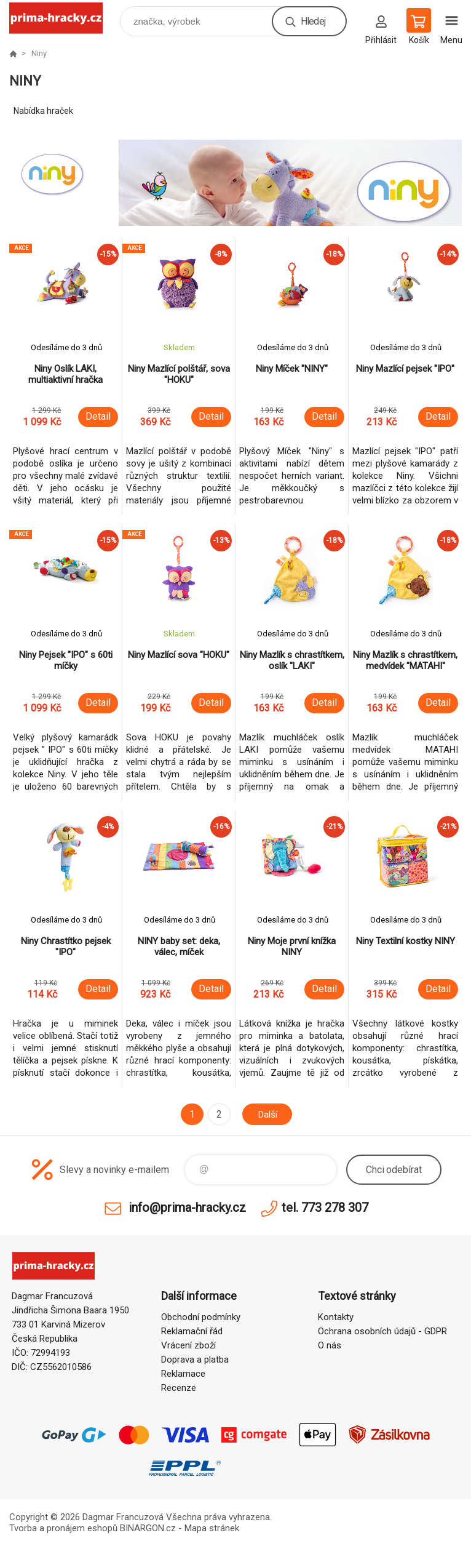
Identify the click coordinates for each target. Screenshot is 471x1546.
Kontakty (336, 1317)
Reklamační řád (192, 1331)
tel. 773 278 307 (325, 1207)
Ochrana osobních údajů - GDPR (382, 1331)
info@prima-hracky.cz (187, 1207)
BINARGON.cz (148, 1528)
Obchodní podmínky (200, 1317)
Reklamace (183, 1373)
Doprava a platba (195, 1359)
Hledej (313, 21)
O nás (329, 1345)
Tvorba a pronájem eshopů (63, 1528)
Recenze (178, 1387)
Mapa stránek (211, 1528)
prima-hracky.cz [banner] (63, 18)
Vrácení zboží (188, 1345)
